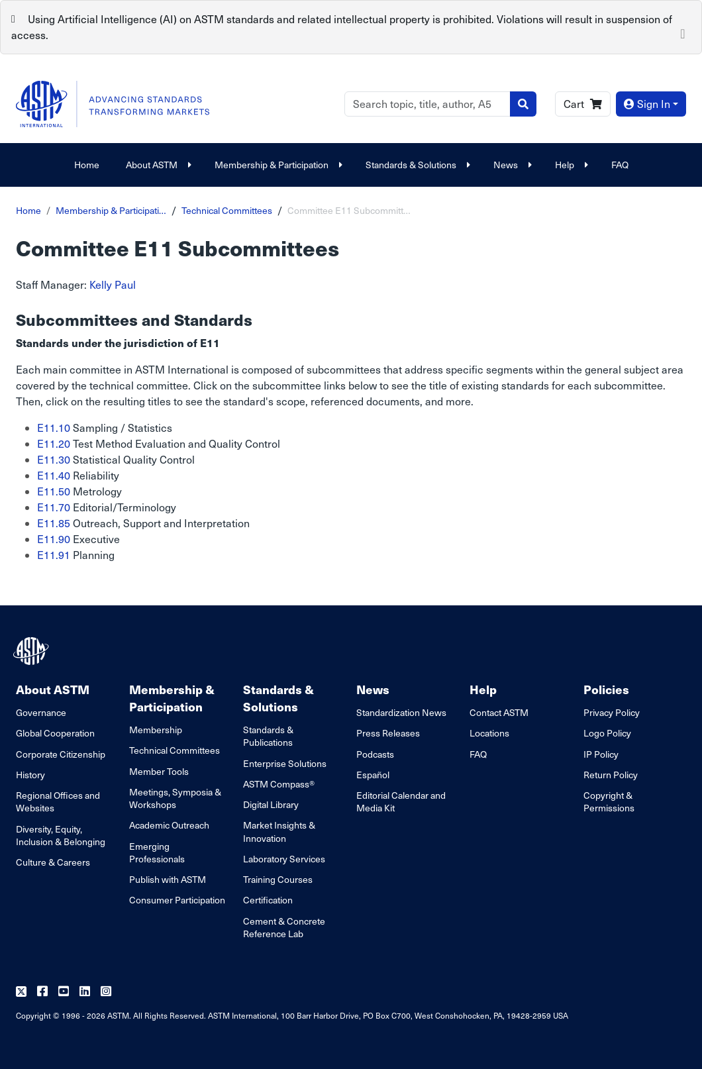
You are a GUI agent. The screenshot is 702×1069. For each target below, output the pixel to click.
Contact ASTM (499, 712)
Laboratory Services (284, 858)
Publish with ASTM (167, 879)
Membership (155, 729)
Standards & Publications (268, 735)
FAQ (619, 164)
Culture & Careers (53, 862)
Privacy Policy (611, 712)
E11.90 (53, 539)
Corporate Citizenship (60, 754)
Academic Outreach (169, 825)
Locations (489, 733)
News (510, 164)
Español (372, 774)
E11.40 (53, 475)
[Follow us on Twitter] (21, 992)
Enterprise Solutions (284, 763)
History (30, 774)
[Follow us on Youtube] (63, 992)
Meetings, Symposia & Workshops (175, 798)
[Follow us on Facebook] (42, 992)
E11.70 (53, 507)
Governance (41, 712)
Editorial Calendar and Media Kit (401, 801)
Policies (606, 689)
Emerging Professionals (157, 852)
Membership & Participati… (111, 210)
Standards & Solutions (416, 164)
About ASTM (157, 164)
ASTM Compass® (279, 784)
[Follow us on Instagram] (106, 992)
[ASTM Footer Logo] (32, 651)
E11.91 (53, 555)
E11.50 (53, 491)
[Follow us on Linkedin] (84, 992)
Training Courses (278, 879)
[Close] (683, 32)
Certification (268, 899)
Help (570, 164)
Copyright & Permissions (608, 801)
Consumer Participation (177, 899)
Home (86, 164)
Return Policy (610, 774)
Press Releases (388, 733)
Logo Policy (607, 733)
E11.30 (53, 459)
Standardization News (401, 712)
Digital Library (271, 804)
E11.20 (53, 443)
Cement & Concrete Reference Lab (284, 927)
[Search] (427, 104)
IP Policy (601, 754)
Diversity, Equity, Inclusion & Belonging (60, 835)
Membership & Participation (277, 164)
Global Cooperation (55, 733)
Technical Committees (226, 210)
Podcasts (375, 754)
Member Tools (159, 771)
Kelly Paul (112, 284)
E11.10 (53, 427)
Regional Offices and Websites (58, 801)
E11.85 (53, 523)
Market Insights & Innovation (279, 831)
